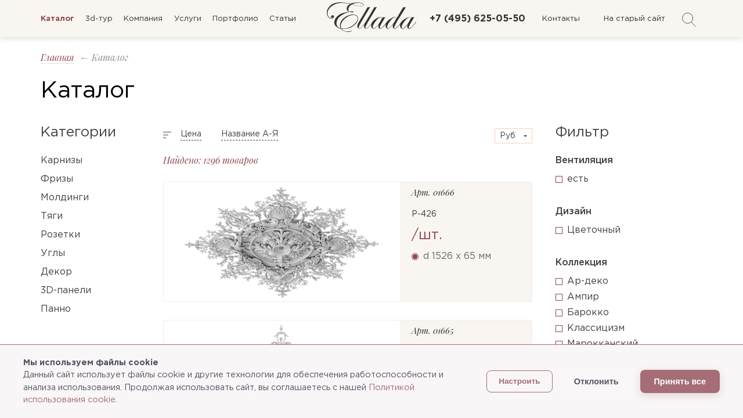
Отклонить (596, 381)
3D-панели (66, 290)
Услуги (187, 19)
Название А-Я (249, 134)
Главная (57, 57)
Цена (191, 134)
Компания (143, 19)
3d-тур (99, 19)
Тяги (52, 216)
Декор (56, 272)
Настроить (519, 381)
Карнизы (61, 160)
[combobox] (513, 135)
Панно (56, 309)
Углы (53, 253)
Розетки (60, 234)
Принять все (680, 381)
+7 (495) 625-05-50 (477, 19)
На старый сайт (634, 19)
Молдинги (65, 197)
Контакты (561, 19)
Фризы (57, 179)
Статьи (282, 19)
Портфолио (235, 19)
